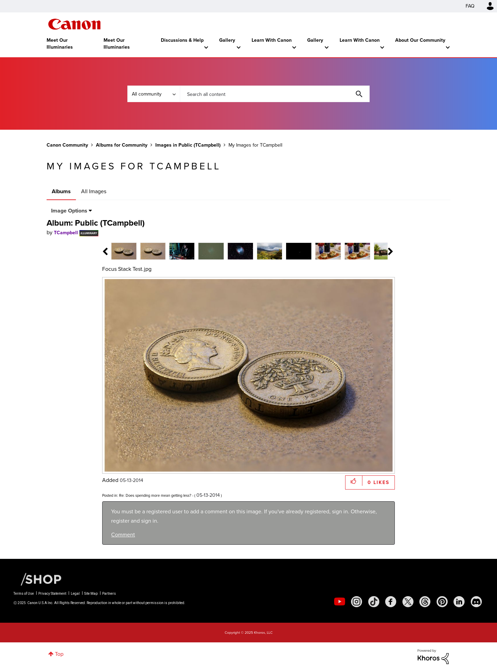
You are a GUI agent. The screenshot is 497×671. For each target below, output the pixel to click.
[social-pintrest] (442, 601)
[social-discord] (476, 601)
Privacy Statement (52, 593)
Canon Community (74, 24)
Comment (123, 535)
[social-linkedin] (459, 601)
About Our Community (420, 40)
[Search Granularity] (153, 94)
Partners (109, 593)
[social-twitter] (407, 601)
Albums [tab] (61, 191)
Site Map (91, 593)
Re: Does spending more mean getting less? (155, 495)
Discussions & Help (182, 40)
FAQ (470, 6)
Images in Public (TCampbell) (188, 145)
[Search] (275, 94)
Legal (75, 593)
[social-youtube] (339, 601)
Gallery (227, 40)
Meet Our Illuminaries (60, 44)
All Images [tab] (93, 191)
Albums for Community (121, 145)
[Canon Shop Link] (37, 579)
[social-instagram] (356, 601)
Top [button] (59, 654)
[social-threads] (424, 601)
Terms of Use (23, 593)
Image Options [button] (69, 211)
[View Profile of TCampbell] (66, 232)
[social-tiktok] (373, 601)
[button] (353, 481)
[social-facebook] (390, 601)
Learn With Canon (272, 40)
